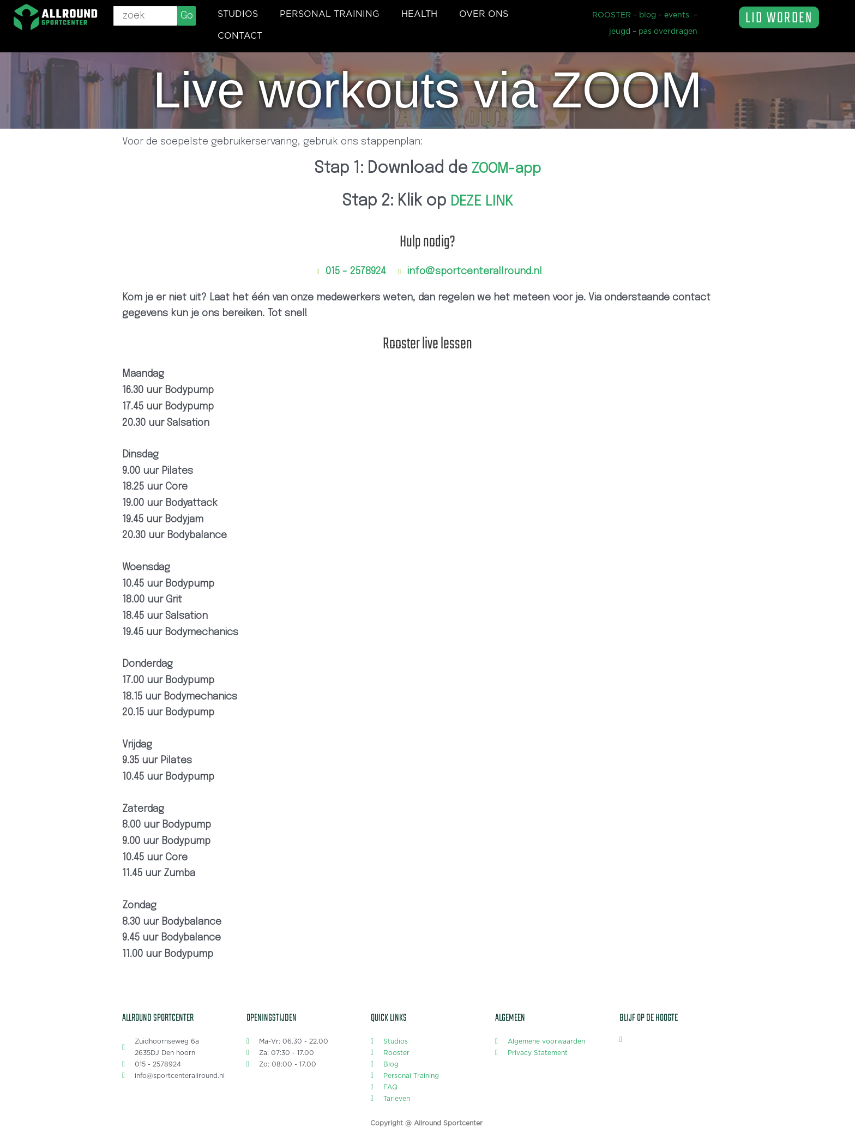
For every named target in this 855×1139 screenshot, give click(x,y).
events (676, 15)
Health (419, 14)
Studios (238, 14)
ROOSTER (611, 15)
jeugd (619, 31)
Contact (240, 36)
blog (647, 15)
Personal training (330, 14)
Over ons (483, 14)
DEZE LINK (481, 201)
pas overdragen (668, 31)
